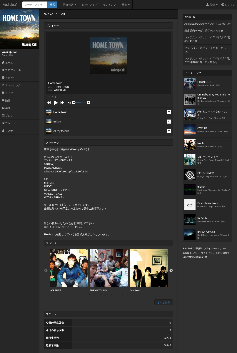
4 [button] (106, 295)
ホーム (7, 62)
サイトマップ (208, 252)
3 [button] (100, 295)
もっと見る (163, 302)
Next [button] (171, 270)
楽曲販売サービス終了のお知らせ (203, 30)
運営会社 (187, 252)
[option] (69, 270)
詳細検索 (69, 4)
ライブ (7, 92)
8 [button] (128, 295)
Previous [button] (46, 270)
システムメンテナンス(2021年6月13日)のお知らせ (207, 39)
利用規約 (197, 248)
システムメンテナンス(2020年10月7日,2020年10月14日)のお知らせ (207, 60)
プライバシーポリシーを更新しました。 (205, 49)
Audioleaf (10, 4)
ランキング (109, 4)
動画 (6, 100)
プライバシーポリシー (215, 248)
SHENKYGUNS (109, 270)
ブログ (7, 115)
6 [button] (117, 295)
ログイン (228, 4)
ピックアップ (89, 4)
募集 (126, 4)
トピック (9, 77)
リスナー (9, 130)
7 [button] (122, 295)
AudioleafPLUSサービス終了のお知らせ (207, 23)
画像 (6, 108)
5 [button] (111, 295)
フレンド (9, 123)
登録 (212, 4)
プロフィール (11, 70)
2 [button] (94, 295)
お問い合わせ (222, 252)
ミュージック (11, 85)
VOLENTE (69, 270)
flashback (149, 270)
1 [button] (89, 295)
